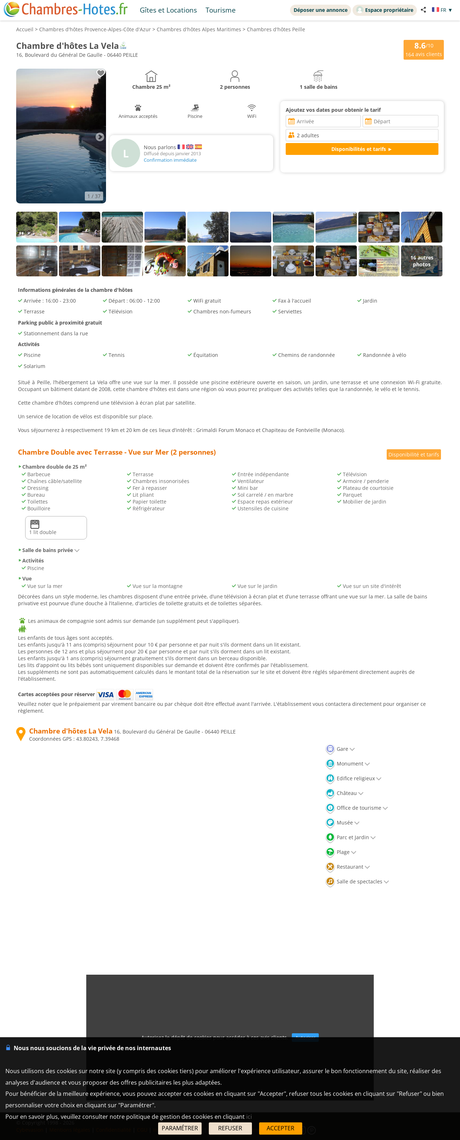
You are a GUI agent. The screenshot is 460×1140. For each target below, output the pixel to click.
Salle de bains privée (49, 550)
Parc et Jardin (350, 837)
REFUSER (230, 1128)
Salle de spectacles (357, 881)
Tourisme (221, 9)
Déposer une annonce (321, 9)
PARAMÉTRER (180, 1128)
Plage (340, 852)
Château (344, 793)
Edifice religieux (353, 778)
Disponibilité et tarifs (413, 454)
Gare (340, 748)
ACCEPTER (280, 1128)
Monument (347, 763)
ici (249, 1117)
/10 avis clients (423, 49)
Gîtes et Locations (168, 9)
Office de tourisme (356, 807)
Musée (342, 822)
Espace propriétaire (384, 9)
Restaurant (347, 866)
